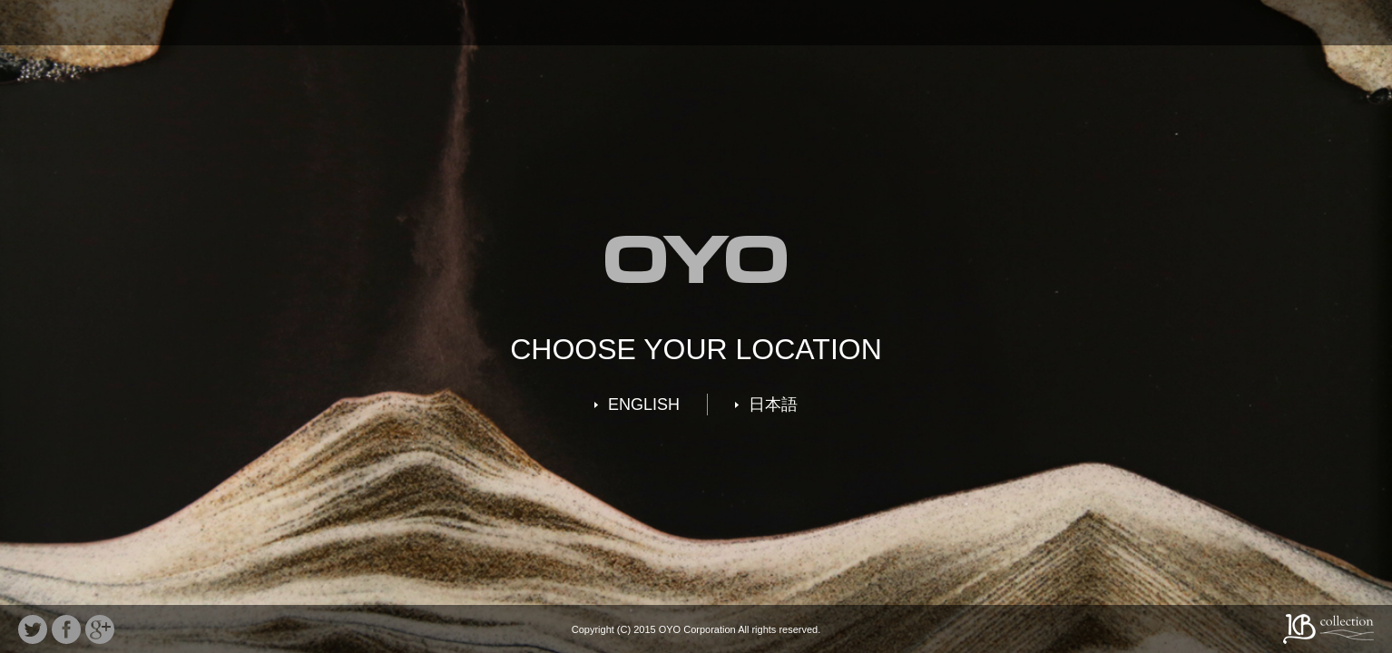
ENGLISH (644, 404)
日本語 (773, 404)
